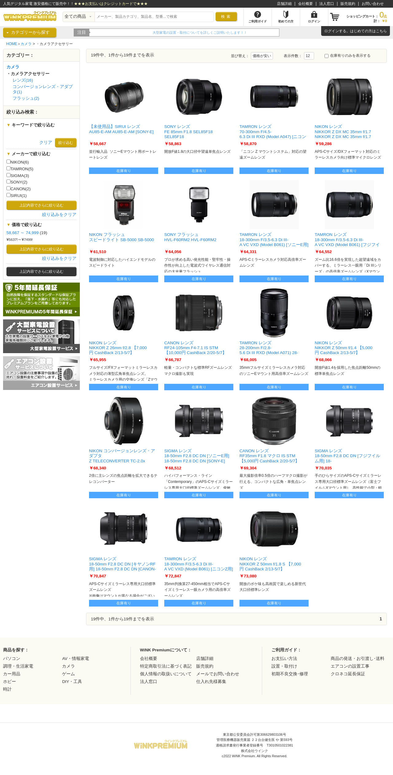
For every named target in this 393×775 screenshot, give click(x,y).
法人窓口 (326, 4)
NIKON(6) (17, 162)
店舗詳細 (284, 4)
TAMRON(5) (19, 168)
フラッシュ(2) (26, 98)
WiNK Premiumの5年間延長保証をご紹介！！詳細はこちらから (140, 32)
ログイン (331, 31)
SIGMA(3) (17, 175)
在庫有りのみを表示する (348, 55)
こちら (381, 31)
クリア (45, 142)
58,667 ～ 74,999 (22, 232)
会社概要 (305, 4)
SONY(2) (16, 181)
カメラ (26, 44)
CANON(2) (18, 188)
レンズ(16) (23, 80)
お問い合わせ (373, 4)
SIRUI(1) (16, 195)
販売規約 (347, 4)
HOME (11, 44)
